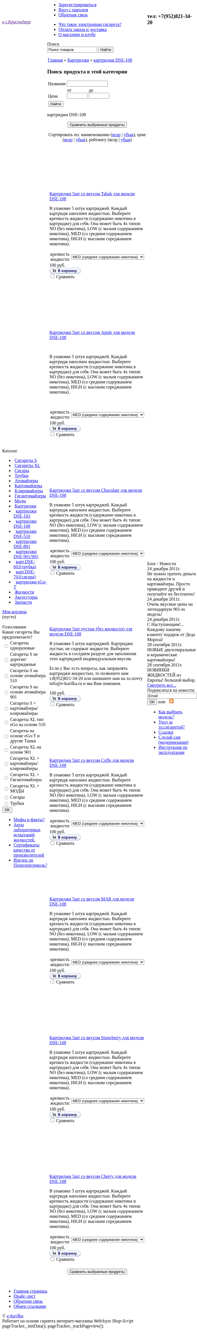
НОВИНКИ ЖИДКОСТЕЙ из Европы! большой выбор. (171, 675)
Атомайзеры (26, 480)
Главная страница (30, 1291)
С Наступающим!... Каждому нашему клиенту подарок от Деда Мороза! (171, 632)
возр (116, 134)
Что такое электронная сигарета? (90, 24)
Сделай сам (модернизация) (173, 740)
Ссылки (165, 732)
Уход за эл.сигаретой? (171, 724)
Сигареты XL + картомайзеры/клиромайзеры (24, 763)
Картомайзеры (28, 485)
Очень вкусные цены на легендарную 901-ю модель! (170, 609)
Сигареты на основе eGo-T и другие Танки (25, 735)
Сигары (22, 470)
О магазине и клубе (77, 34)
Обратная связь (73, 14)
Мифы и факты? (29, 819)
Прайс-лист (24, 1296)
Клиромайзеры (29, 490)
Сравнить (65, 276)
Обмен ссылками (30, 1306)
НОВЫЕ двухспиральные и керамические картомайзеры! (171, 654)
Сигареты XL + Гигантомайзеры (26, 777)
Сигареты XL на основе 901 (25, 749)
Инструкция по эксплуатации (172, 750)
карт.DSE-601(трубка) (25, 564)
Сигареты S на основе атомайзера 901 (28, 691)
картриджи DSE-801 (25, 544)
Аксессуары (26, 597)
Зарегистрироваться (78, 4)
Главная (55, 60)
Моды (20, 500)
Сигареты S (26, 460)
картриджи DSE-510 (25, 534)
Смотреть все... (161, 685)
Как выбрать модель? (170, 714)
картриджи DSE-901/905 (26, 554)
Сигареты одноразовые (22, 645)
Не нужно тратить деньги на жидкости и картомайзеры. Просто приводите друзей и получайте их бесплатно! (171, 583)
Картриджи (25, 506)
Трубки (21, 475)
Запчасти (23, 602)
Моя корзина (14, 611)
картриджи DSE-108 (25, 524)
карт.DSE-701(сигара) (25, 574)
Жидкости (24, 592)
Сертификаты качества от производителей (29, 850)
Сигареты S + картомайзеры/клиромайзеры (24, 708)
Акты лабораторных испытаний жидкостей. (27, 832)
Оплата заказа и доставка (83, 29)
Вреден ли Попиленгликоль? (30, 863)
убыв (128, 134)
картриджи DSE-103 (25, 513)
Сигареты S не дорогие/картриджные (24, 659)
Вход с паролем (73, 9)
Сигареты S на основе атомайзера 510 (28, 675)
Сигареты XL (27, 465)
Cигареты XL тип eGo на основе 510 (27, 722)
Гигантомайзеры (30, 495)
